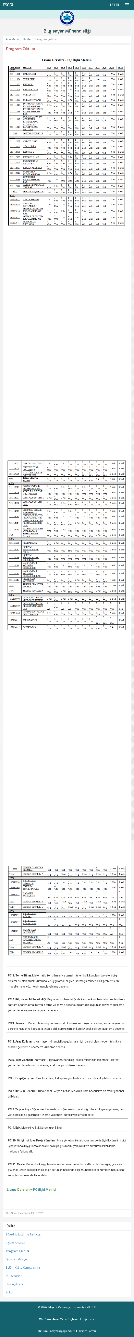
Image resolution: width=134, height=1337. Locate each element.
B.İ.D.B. (92, 1307)
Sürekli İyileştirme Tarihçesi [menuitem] (23, 1234)
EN (117, 5)
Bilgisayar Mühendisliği (67, 31)
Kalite (27, 39)
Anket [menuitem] (9, 1292)
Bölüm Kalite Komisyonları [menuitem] (23, 1268)
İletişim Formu (87, 1331)
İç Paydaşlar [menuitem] (14, 1276)
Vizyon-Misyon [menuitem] (17, 1259)
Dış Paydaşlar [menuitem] (14, 1284)
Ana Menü (12, 39)
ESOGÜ (8, 5)
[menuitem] (67, 1251)
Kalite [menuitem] (10, 1226)
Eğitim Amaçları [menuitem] (16, 1243)
